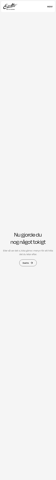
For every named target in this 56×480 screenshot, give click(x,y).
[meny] (50, 6)
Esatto (28, 262)
